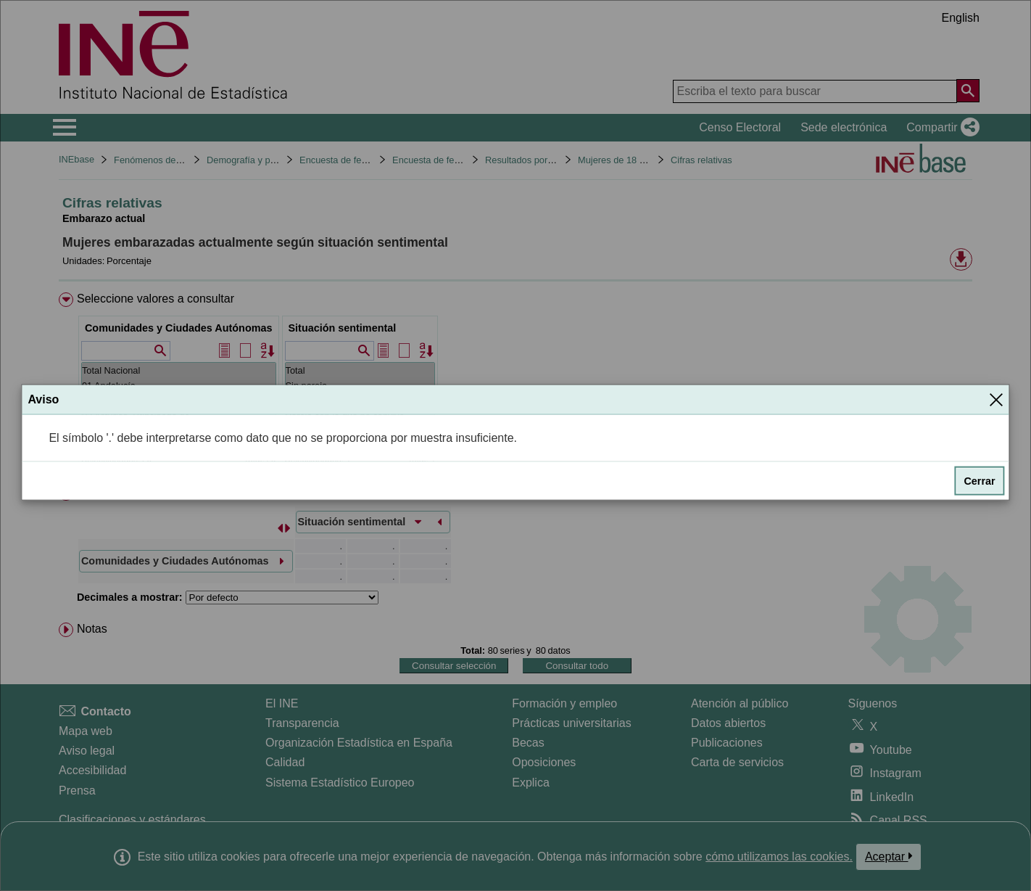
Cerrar (979, 481)
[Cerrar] (996, 399)
